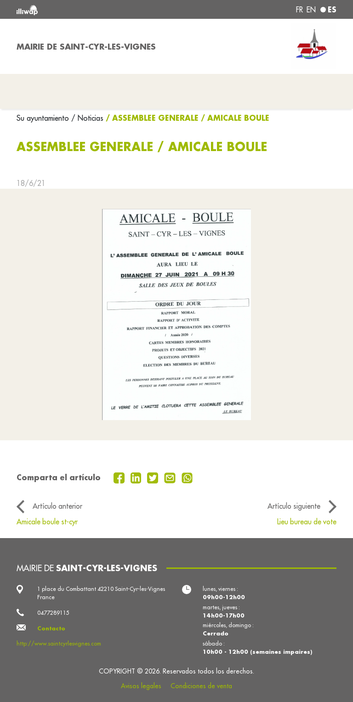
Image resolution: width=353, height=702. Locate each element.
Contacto (51, 628)
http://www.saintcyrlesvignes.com (59, 643)
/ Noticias (87, 118)
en (311, 9)
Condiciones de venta (201, 686)
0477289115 (53, 612)
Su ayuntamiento (44, 118)
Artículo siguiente (294, 506)
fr (299, 9)
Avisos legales (141, 686)
